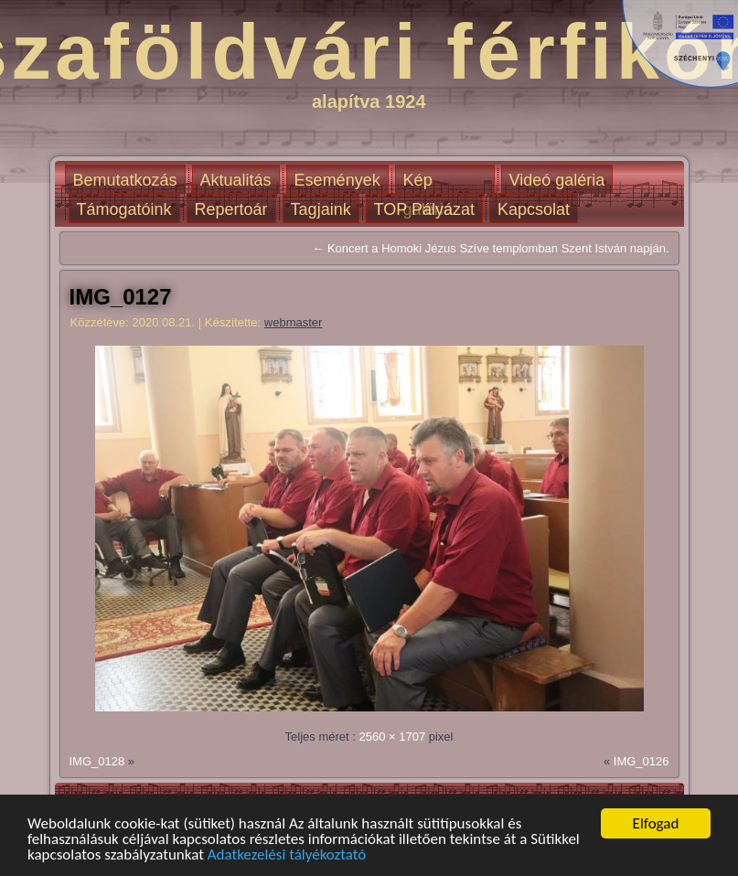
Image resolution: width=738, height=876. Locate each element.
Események (337, 180)
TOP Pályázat (424, 209)
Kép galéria (428, 182)
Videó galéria (557, 180)
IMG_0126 (641, 761)
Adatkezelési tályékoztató (287, 854)
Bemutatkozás (125, 180)
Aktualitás (236, 180)
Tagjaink (321, 209)
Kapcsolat (533, 209)
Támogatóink (124, 209)
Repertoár (231, 209)
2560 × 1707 (391, 736)
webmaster (293, 322)
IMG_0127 (121, 296)
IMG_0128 (97, 761)
